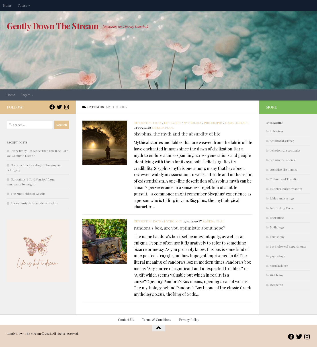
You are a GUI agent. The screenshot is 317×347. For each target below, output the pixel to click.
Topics (22, 5)
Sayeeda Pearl (163, 127)
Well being (277, 275)
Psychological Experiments (288, 246)
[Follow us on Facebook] (52, 107)
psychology (277, 256)
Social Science (236, 123)
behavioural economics (285, 150)
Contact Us (126, 320)
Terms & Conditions (156, 320)
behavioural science (283, 160)
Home (7, 5)
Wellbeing (276, 285)
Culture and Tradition (284, 179)
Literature (172, 123)
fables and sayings (282, 198)
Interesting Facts (148, 123)
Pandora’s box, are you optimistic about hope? (179, 228)
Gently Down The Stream (52, 25)
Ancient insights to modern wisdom (34, 203)
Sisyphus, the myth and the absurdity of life (177, 134)
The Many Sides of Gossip (28, 193)
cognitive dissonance (283, 169)
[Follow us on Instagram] (66, 107)
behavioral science (282, 141)
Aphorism (276, 131)
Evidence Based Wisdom (286, 189)
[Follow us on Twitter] (59, 107)
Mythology (193, 123)
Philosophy (213, 123)
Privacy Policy (189, 320)
